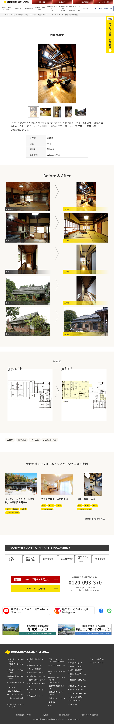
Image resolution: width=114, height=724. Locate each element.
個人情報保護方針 (64, 715)
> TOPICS (71, 659)
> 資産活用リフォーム (35, 696)
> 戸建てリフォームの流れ (56, 672)
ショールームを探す (103, 2)
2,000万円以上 (49, 439)
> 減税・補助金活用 (75, 670)
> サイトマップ (73, 704)
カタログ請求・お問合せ (32, 579)
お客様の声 (17, 8)
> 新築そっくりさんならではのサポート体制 (56, 679)
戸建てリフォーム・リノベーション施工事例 (53, 15)
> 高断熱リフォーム (34, 665)
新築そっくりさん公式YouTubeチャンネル (25, 610)
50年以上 (34, 439)
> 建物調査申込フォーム (77, 686)
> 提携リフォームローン (56, 698)
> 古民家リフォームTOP (36, 680)
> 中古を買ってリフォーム (36, 684)
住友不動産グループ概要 (23, 715)
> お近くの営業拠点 (75, 697)
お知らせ (85, 8)
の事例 (12, 558)
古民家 (10, 439)
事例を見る (42, 2)
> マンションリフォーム (97, 663)
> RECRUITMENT (74, 701)
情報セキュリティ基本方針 (90, 715)
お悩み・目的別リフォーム (6, 8)
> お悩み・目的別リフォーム (36, 660)
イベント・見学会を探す (83, 2)
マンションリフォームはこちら (103, 8)
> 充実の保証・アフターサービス (15, 705)
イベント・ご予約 (36, 588)
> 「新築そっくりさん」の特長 (15, 671)
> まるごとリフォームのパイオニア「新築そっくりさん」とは (16, 663)
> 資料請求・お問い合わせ (77, 681)
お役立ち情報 (29, 8)
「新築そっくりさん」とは (52, 8)
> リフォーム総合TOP (96, 659)
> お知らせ (52, 702)
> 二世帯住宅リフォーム (36, 676)
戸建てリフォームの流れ (40, 8)
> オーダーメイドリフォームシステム (15, 684)
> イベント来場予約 (75, 689)
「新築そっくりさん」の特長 (63, 8)
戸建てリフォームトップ (27, 15)
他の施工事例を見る (95, 519)
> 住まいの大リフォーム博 (77, 675)
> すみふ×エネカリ (34, 669)
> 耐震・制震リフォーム (36, 672)
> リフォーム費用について (56, 666)
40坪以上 (22, 439)
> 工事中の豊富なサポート (15, 699)
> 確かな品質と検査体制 (15, 694)
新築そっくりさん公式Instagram (71, 610)
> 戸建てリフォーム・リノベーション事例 (56, 660)
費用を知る (62, 2)
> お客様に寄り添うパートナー (15, 677)
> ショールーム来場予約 (77, 693)
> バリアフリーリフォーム (36, 690)
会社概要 (45, 715)
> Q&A (50, 705)
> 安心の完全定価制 (14, 691)
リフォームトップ (11, 15)
